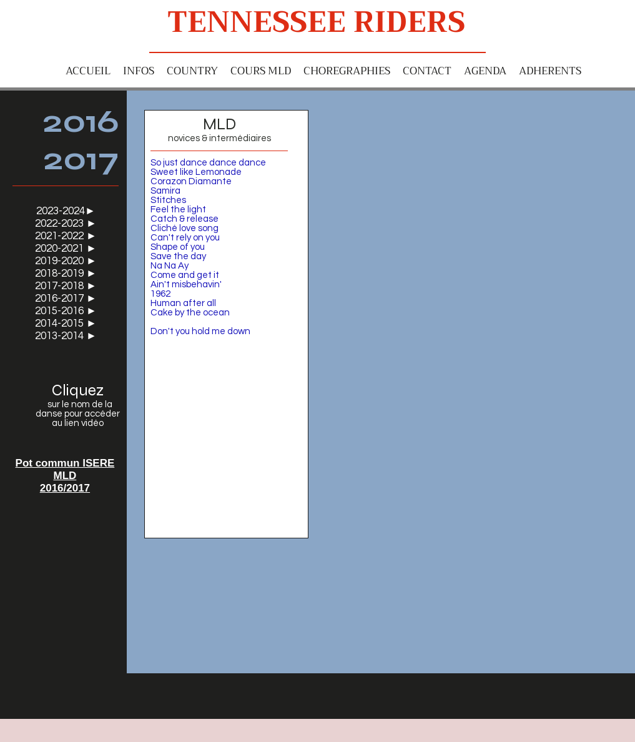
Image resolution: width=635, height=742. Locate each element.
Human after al (182, 303)
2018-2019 (60, 273)
